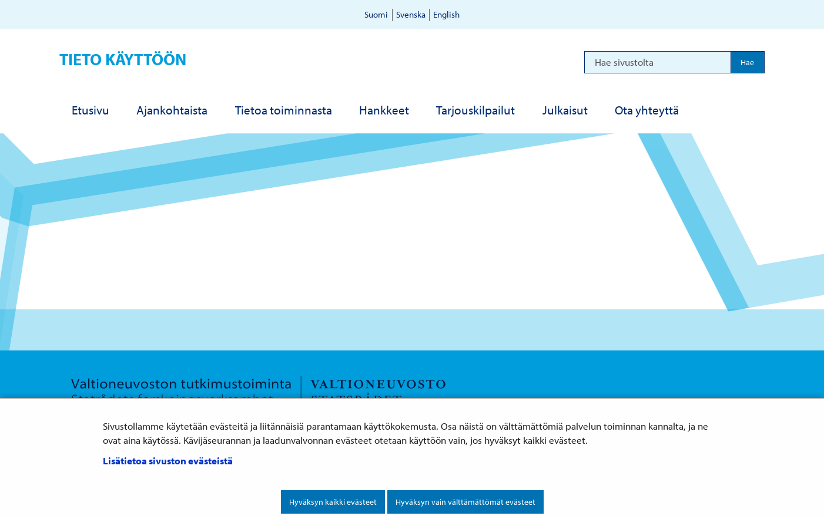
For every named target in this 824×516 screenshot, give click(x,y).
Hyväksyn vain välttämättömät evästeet (465, 502)
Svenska (411, 14)
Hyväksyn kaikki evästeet (333, 502)
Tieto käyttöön (122, 59)
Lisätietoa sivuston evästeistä (168, 460)
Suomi (376, 14)
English (446, 14)
